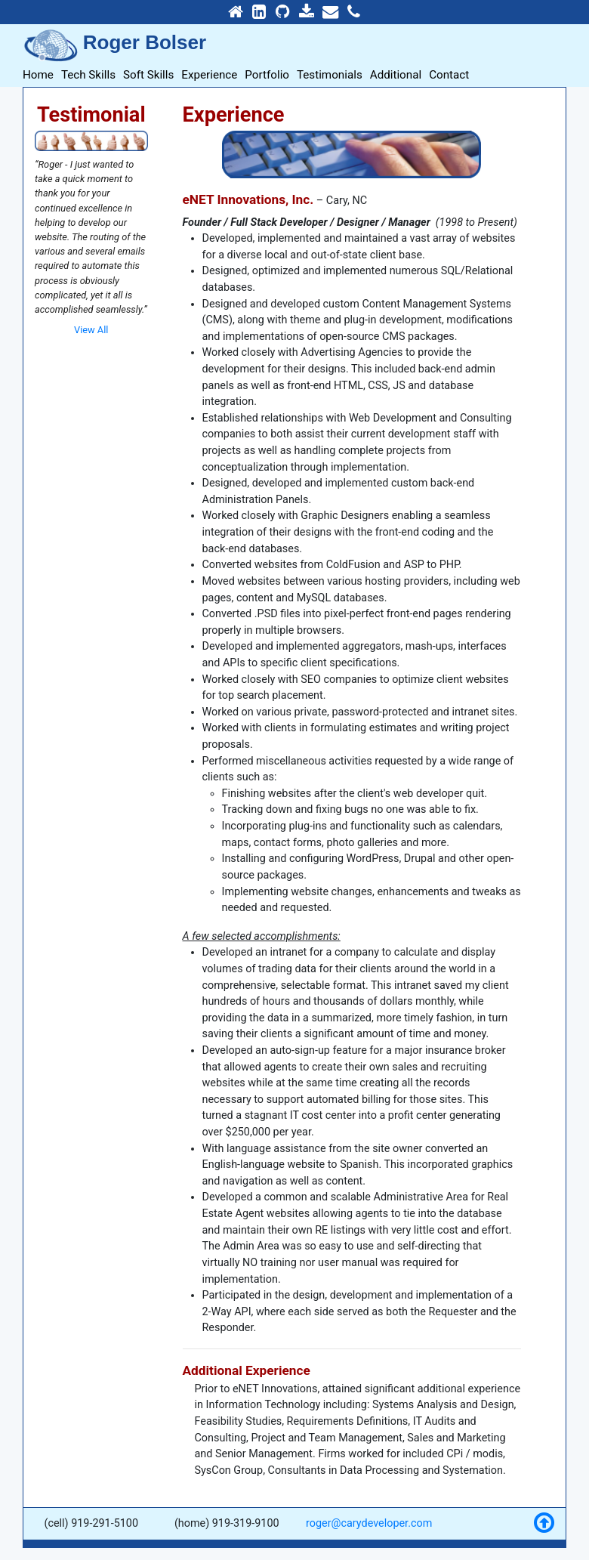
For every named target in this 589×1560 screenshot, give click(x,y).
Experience (209, 75)
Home (38, 75)
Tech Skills (88, 75)
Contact (449, 75)
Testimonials (329, 75)
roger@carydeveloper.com (369, 1523)
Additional (395, 75)
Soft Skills (148, 75)
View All (91, 329)
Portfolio (267, 75)
